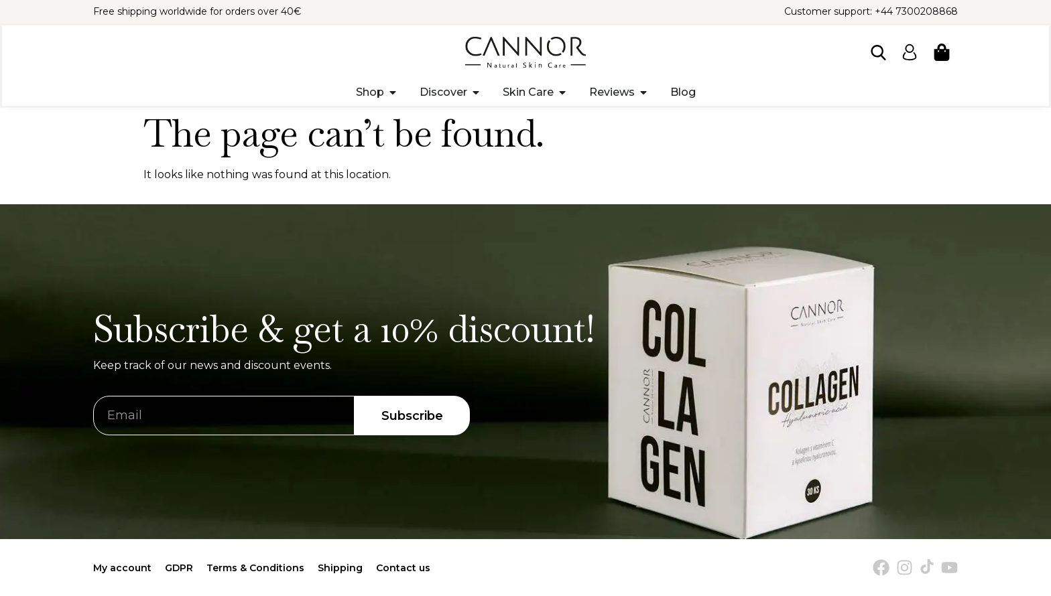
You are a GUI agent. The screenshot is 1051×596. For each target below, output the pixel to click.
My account (122, 568)
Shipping (340, 568)
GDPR (179, 568)
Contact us (403, 568)
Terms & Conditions (255, 568)
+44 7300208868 (916, 11)
